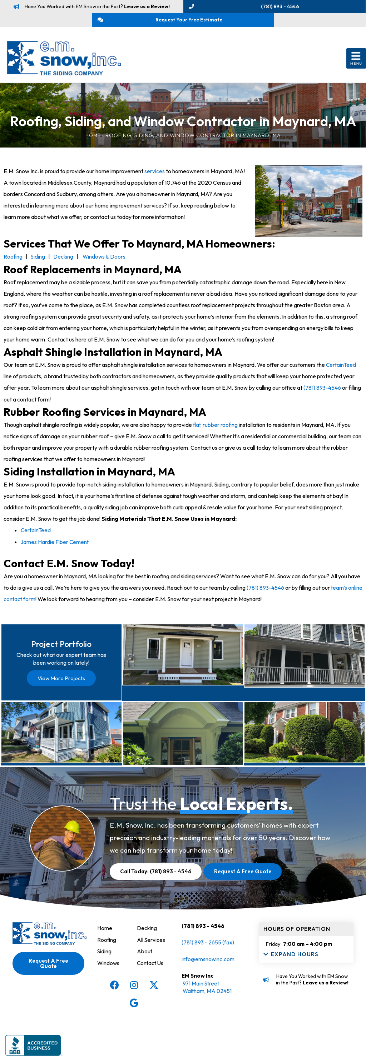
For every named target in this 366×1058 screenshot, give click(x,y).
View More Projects (61, 685)
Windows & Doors (105, 260)
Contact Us (151, 996)
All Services (151, 974)
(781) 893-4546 (322, 391)
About (145, 985)
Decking (64, 260)
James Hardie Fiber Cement (55, 544)
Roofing (13, 260)
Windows (108, 996)
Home (93, 139)
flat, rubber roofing (216, 427)
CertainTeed (341, 368)
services (154, 175)
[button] (356, 63)
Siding (38, 260)
